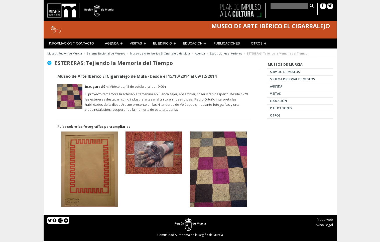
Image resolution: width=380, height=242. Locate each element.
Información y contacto (71, 43)
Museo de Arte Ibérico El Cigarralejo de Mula (160, 53)
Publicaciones (226, 43)
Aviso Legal (324, 224)
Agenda (112, 43)
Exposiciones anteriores (226, 53)
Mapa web (325, 219)
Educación (192, 43)
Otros (257, 43)
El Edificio (162, 43)
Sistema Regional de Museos (106, 53)
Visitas (136, 43)
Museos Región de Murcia (64, 53)
